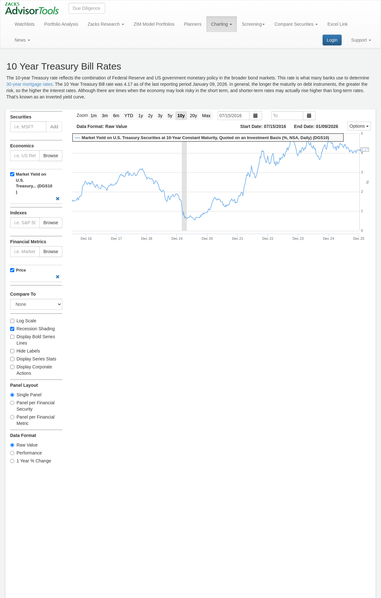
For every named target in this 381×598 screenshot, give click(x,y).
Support (361, 40)
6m (116, 115)
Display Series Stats (33, 358)
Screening (253, 24)
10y (181, 115)
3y (160, 115)
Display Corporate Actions (31, 370)
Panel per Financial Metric (32, 420)
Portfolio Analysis (61, 24)
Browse (50, 155)
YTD (128, 115)
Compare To (23, 294)
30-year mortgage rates (29, 84)
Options (359, 126)
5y (170, 115)
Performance (26, 452)
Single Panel (26, 394)
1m (93, 115)
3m (105, 115)
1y (140, 115)
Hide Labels (25, 350)
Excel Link (337, 24)
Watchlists (25, 24)
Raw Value (24, 444)
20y (193, 115)
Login (332, 40)
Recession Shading (32, 328)
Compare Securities (296, 24)
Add (54, 126)
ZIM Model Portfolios (154, 24)
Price (21, 270)
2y (150, 115)
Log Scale (23, 320)
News (22, 40)
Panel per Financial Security (32, 406)
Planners (192, 24)
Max (206, 115)
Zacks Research (106, 24)
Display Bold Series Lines (32, 340)
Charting (221, 24)
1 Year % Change (30, 460)
